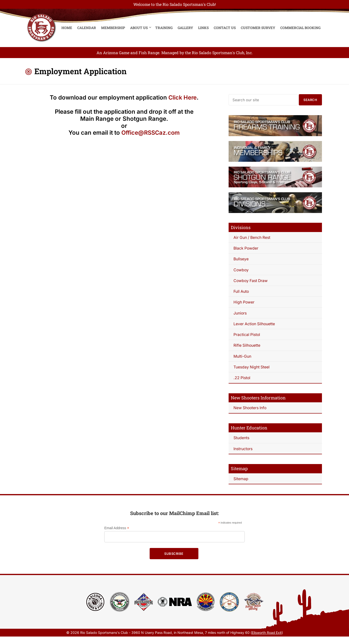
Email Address (116, 529)
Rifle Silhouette (247, 346)
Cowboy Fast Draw (251, 280)
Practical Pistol (247, 335)
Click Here (182, 97)
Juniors (240, 313)
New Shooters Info (250, 408)
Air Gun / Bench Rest (252, 237)
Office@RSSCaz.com (151, 132)
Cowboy (241, 270)
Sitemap (240, 479)
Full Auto (241, 291)
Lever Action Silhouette (254, 324)
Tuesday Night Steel (251, 367)
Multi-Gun (242, 356)
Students (241, 438)
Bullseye (241, 259)
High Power (244, 302)
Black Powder (246, 248)
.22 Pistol (242, 378)
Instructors (243, 449)
